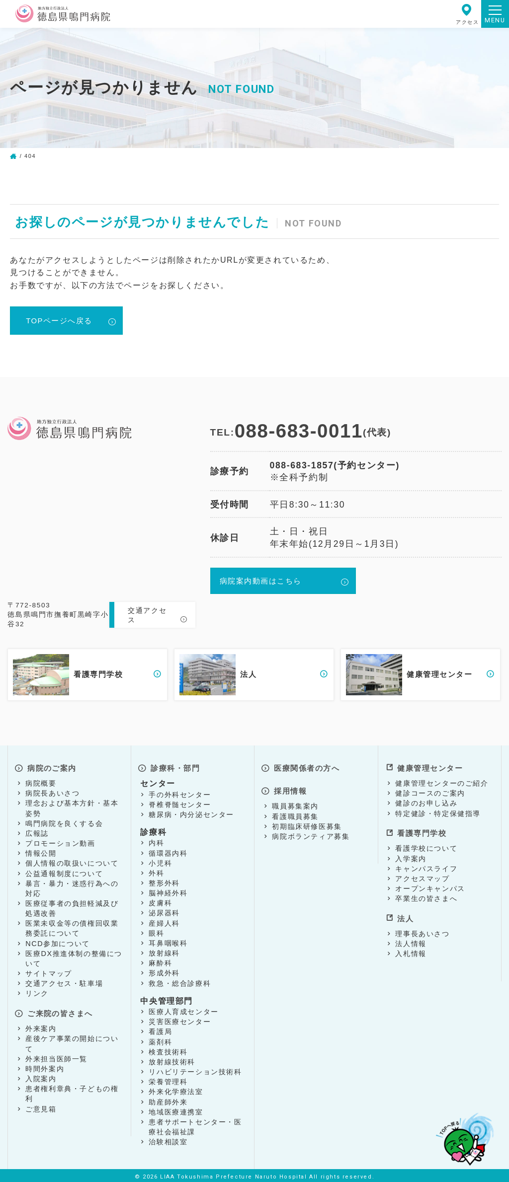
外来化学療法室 (176, 1089)
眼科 (156, 931)
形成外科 (164, 970)
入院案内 (40, 1073)
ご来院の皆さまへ (60, 1009)
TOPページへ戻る (62, 321)
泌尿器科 (164, 910)
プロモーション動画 (60, 841)
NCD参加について (57, 941)
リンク (37, 991)
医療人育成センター (183, 1009)
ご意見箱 (40, 1103)
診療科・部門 (175, 766)
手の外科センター (180, 792)
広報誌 (37, 831)
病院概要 (40, 781)
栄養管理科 (168, 1079)
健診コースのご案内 (430, 791)
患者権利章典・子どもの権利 (71, 1088)
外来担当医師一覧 (56, 1053)
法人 (404, 910)
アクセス (467, 14)
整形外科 (164, 881)
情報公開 (40, 851)
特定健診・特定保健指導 (438, 811)
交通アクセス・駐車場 (64, 981)
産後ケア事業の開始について (71, 1038)
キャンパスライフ (426, 863)
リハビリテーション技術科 (195, 1069)
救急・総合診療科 (180, 981)
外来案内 (40, 1023)
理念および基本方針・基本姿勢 (71, 805)
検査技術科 (168, 1049)
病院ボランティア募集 (310, 829)
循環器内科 (168, 850)
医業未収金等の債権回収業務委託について (71, 926)
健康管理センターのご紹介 (441, 781)
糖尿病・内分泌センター (191, 812)
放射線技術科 (172, 1059)
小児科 (160, 861)
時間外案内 (44, 1063)
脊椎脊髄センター (180, 802)
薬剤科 (160, 1039)
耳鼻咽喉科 (168, 941)
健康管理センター (430, 766)
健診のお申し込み (426, 801)
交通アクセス (147, 615)
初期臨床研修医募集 (306, 819)
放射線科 (164, 951)
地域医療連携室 (176, 1109)
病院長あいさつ (52, 791)
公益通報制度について (64, 871)
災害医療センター (180, 1019)
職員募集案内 (295, 799)
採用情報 (289, 785)
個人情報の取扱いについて (71, 861)
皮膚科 (160, 900)
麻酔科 (160, 960)
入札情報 (410, 945)
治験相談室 (168, 1139)
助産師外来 (168, 1099)
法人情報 (410, 935)
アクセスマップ (422, 873)
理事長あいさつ (422, 925)
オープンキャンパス (430, 883)
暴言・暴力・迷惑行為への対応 (71, 886)
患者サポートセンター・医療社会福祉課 (195, 1124)
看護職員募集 (295, 809)
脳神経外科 (168, 890)
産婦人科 (164, 921)
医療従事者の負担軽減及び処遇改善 (71, 906)
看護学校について (426, 843)
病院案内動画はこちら (263, 583)
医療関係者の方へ (307, 766)
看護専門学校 (421, 828)
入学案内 (410, 853)
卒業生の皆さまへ (426, 893)
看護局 (160, 1029)
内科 (156, 840)
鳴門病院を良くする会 (64, 821)
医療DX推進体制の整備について (73, 956)
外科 (156, 871)
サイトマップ (48, 971)
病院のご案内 (51, 766)
